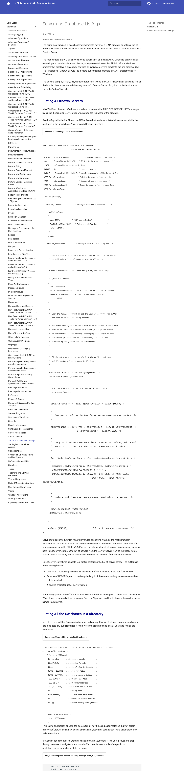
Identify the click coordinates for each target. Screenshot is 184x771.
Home (9, 10)
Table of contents (155, 23)
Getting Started (22, 10)
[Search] (124, 3)
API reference (66, 10)
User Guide (38, 10)
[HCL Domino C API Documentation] (8, 3)
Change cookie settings (55, 765)
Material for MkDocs (24, 768)
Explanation (51, 10)
